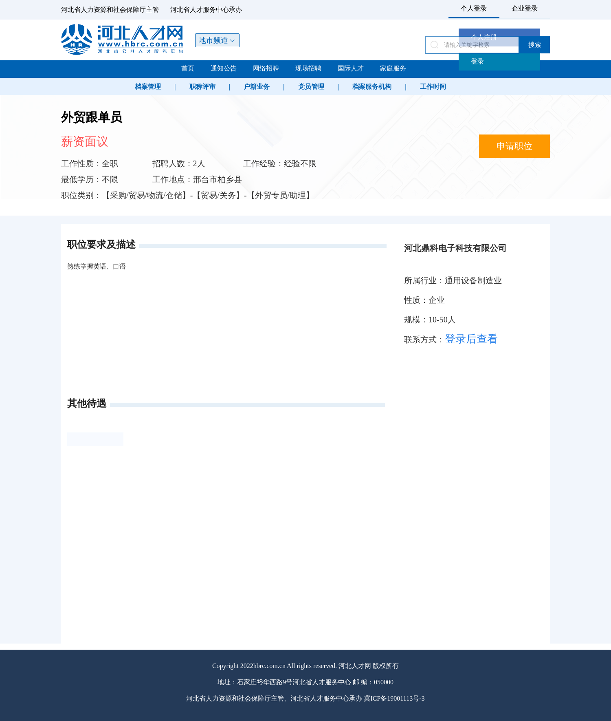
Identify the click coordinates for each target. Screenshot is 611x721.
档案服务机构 (371, 86)
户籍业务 (257, 86)
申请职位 (514, 146)
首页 (187, 68)
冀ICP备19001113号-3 (394, 698)
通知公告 (224, 68)
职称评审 (202, 86)
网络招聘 (266, 68)
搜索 (534, 44)
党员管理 (311, 86)
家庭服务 (393, 68)
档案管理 (148, 86)
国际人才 (351, 68)
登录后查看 (471, 339)
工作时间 (433, 86)
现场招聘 (308, 68)
